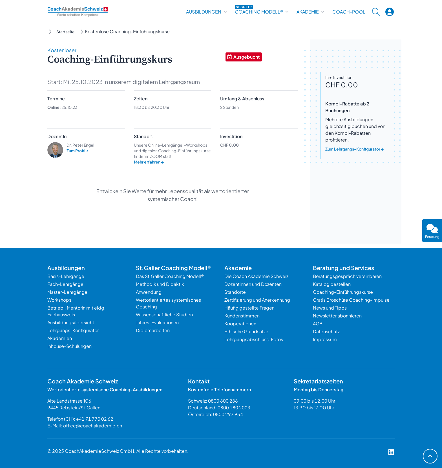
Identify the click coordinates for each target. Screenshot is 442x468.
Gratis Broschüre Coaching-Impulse (351, 300)
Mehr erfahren (149, 161)
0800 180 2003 (234, 407)
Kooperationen (240, 323)
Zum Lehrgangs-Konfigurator (354, 148)
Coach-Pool (348, 12)
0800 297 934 (228, 414)
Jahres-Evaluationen (157, 322)
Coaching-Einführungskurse (343, 292)
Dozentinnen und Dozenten (253, 284)
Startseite (65, 31)
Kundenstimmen (242, 316)
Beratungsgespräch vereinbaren (347, 276)
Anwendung (149, 292)
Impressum (325, 339)
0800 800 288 (223, 401)
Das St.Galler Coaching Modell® (170, 276)
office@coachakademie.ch (92, 426)
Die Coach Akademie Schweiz (256, 276)
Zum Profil (78, 150)
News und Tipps (330, 308)
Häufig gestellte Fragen (249, 308)
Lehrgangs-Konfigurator (73, 330)
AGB (317, 323)
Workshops (59, 300)
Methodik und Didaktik (160, 284)
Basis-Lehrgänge (65, 276)
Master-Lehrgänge (67, 292)
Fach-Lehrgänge (65, 284)
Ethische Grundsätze (246, 331)
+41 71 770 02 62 (94, 419)
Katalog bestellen (332, 284)
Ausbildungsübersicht (70, 322)
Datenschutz (326, 331)
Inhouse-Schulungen (69, 346)
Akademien (59, 338)
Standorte (235, 292)
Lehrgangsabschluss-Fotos (253, 339)
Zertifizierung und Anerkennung (257, 300)
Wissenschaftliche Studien (164, 314)
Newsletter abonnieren (337, 316)
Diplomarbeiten (153, 330)
